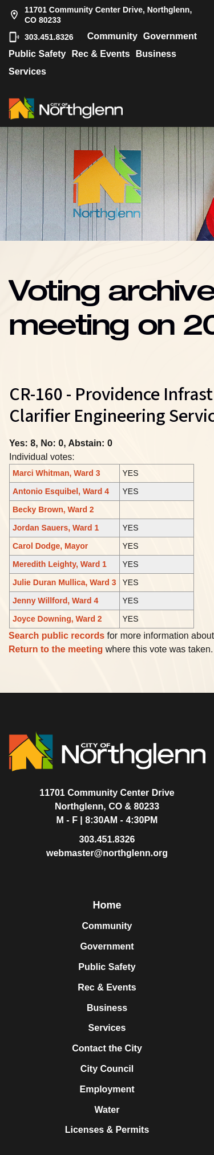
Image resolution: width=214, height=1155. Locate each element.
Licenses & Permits (107, 1130)
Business (156, 54)
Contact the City (107, 1048)
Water (107, 1110)
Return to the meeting (56, 649)
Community (112, 36)
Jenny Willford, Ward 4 (55, 600)
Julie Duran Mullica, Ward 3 (64, 582)
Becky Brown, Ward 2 (53, 509)
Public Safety (37, 54)
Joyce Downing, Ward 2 (57, 618)
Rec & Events (100, 54)
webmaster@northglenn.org (107, 853)
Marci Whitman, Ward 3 (56, 473)
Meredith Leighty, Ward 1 (60, 564)
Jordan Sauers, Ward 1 (56, 527)
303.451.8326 (41, 37)
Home (106, 905)
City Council (107, 1069)
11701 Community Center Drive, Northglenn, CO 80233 (100, 14)
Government (170, 36)
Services (27, 71)
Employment (106, 1089)
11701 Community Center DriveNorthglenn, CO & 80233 (107, 799)
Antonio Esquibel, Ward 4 (61, 491)
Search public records (56, 635)
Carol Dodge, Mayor (50, 545)
